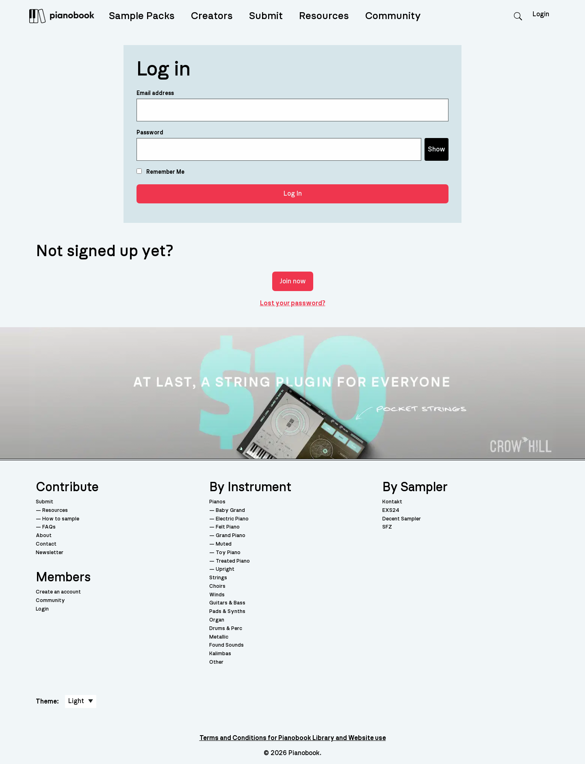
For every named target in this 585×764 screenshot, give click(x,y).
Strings (218, 578)
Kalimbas (220, 653)
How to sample (60, 519)
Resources (324, 16)
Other (216, 662)
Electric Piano (232, 519)
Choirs (217, 586)
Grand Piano (230, 535)
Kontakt (392, 502)
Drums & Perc (225, 628)
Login (42, 609)
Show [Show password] (436, 149)
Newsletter (49, 552)
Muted (224, 544)
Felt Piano (228, 527)
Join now (293, 281)
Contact (46, 544)
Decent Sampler (401, 519)
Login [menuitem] (541, 14)
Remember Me (160, 171)
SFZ (387, 527)
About (44, 535)
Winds (217, 595)
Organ (216, 620)
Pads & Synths (227, 611)
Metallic (218, 637)
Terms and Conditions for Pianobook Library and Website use (292, 738)
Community (393, 16)
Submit (266, 16)
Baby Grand (230, 510)
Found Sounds (226, 645)
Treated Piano (233, 561)
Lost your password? (292, 303)
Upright (225, 569)
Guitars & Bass (227, 603)
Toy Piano (228, 552)
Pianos (217, 502)
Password (149, 133)
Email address (155, 93)
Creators (212, 16)
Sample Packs (142, 16)
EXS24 (390, 510)
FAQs (49, 527)
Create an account (58, 592)
